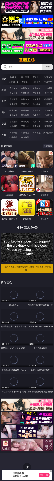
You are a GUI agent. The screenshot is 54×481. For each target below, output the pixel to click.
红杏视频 (13, 137)
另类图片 (48, 115)
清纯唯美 (25, 115)
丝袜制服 (25, 93)
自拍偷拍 (25, 88)
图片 (4, 112)
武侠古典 (48, 121)
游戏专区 (48, 77)
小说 (4, 123)
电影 (4, 101)
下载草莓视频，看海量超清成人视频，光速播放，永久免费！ (27, 268)
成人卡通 (36, 99)
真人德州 (25, 77)
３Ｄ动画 (48, 88)
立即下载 (44, 475)
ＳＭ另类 (48, 93)
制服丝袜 (13, 104)
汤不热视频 (48, 132)
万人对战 (36, 77)
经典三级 (25, 104)
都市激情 (13, 121)
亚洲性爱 (13, 99)
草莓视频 (36, 132)
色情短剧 (25, 137)
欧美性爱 (48, 99)
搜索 (48, 67)
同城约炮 (13, 132)
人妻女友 (36, 121)
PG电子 (13, 77)
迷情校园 (13, 126)
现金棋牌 (36, 82)
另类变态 (48, 104)
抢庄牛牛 (48, 82)
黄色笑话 (36, 126)
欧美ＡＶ (36, 88)
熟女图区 (36, 115)
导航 (4, 134)
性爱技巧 (48, 126)
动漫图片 (48, 110)
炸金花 (25, 82)
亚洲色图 (25, 110)
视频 (4, 90)
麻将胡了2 (13, 82)
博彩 (4, 79)
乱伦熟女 (36, 104)
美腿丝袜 (13, 115)
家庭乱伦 (25, 121)
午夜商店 (25, 132)
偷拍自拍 (25, 99)
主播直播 (36, 93)
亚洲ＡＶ (13, 88)
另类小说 (25, 126)
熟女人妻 (13, 93)
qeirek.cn (27, 60)
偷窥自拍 (13, 110)
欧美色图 (36, 110)
